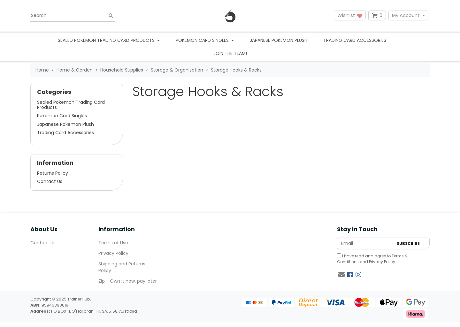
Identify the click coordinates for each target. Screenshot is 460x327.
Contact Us (49, 181)
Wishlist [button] (349, 15)
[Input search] (72, 16)
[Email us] (341, 274)
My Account (406, 15)
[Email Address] (365, 243)
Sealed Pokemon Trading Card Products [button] (107, 40)
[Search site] (111, 15)
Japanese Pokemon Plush (278, 40)
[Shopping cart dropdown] (377, 15)
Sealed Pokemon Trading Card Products (71, 104)
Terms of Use (113, 243)
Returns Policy (52, 173)
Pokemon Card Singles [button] (203, 40)
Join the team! (230, 53)
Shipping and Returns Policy (121, 267)
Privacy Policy (113, 253)
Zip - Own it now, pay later (127, 281)
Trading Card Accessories (354, 40)
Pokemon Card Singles (62, 115)
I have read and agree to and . (372, 258)
